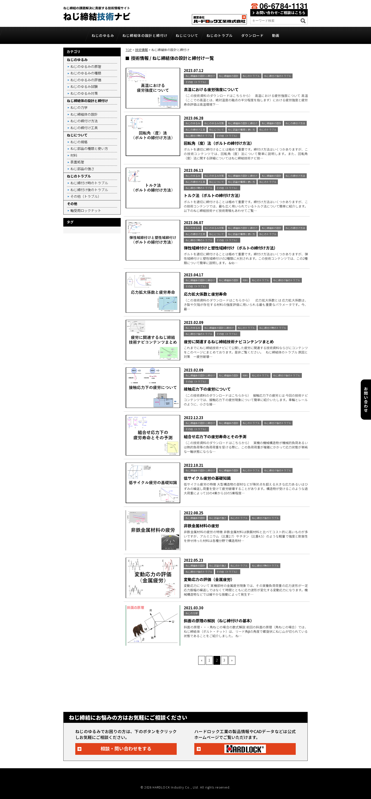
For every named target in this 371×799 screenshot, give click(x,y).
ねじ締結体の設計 (84, 114)
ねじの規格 (78, 141)
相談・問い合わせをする (126, 748)
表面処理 (77, 161)
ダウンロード (252, 35)
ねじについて (187, 35)
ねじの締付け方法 (84, 120)
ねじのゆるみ (103, 35)
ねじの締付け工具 (84, 127)
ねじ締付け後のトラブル (89, 189)
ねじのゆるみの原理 (85, 66)
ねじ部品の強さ (82, 168)
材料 (73, 155)
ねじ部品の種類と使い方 (89, 148)
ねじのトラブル (220, 35)
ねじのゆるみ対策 (84, 93)
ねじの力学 (78, 107)
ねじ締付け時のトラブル (89, 182)
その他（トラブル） (85, 196)
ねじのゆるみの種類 (85, 73)
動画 (276, 35)
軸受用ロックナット (85, 210)
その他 (72, 203)
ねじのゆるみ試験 (84, 86)
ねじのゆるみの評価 (85, 79)
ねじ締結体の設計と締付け (145, 35)
